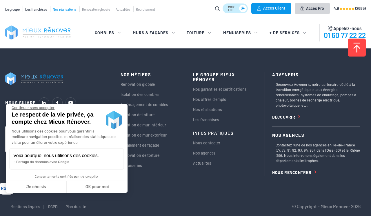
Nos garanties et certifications (220, 89)
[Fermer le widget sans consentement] (33, 108)
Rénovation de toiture (140, 155)
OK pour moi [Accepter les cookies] (97, 186)
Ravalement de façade (140, 145)
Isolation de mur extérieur (144, 134)
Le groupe (12, 9)
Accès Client (271, 8)
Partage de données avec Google (42, 162)
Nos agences (204, 152)
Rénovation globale (96, 9)
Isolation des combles (140, 94)
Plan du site (76, 206)
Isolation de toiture (137, 114)
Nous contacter (206, 142)
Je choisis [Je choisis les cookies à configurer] (36, 186)
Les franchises (36, 9)
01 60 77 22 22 (345, 35)
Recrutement (145, 9)
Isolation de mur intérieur (143, 124)
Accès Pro (312, 8)
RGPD (53, 206)
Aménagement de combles (144, 104)
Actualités (123, 9)
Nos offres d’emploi (210, 99)
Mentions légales (25, 206)
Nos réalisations (65, 9)
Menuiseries (131, 165)
